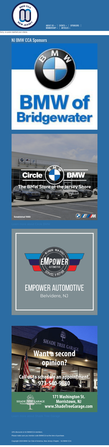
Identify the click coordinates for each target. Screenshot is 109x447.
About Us (50, 25)
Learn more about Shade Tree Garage (36, 416)
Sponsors (74, 25)
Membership (52, 28)
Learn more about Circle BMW (31, 224)
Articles (65, 28)
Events (63, 25)
